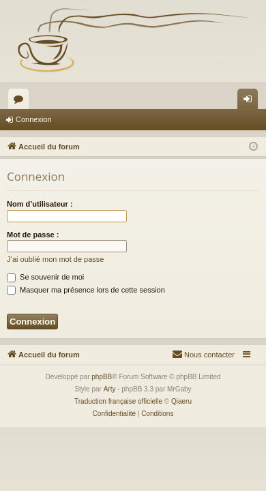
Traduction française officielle (118, 401)
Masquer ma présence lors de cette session (86, 290)
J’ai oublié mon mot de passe (55, 259)
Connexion (34, 119)
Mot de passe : (33, 234)
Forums (21, 101)
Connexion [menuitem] (250, 101)
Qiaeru (181, 401)
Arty (110, 389)
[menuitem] (203, 354)
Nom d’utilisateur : (40, 204)
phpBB (101, 377)
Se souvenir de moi (45, 277)
